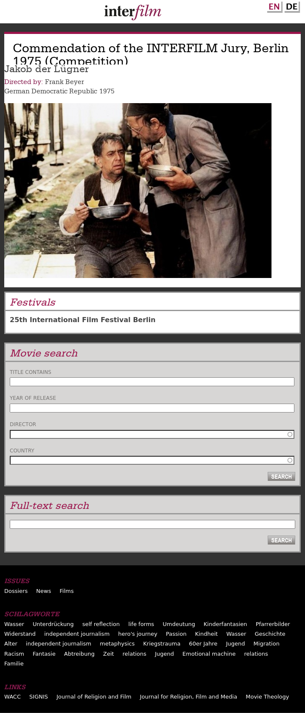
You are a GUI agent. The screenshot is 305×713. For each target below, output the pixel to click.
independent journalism (76, 634)
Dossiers (16, 591)
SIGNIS (38, 696)
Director (23, 424)
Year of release (33, 398)
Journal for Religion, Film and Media (188, 696)
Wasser (14, 624)
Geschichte (270, 634)
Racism (14, 654)
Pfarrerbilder (273, 624)
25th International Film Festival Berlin (83, 320)
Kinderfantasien (225, 624)
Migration (267, 643)
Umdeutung (178, 624)
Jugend (235, 643)
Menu (10, 13)
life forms (141, 624)
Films (67, 591)
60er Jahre (203, 643)
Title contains (30, 372)
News (43, 591)
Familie (14, 663)
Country (22, 451)
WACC (12, 696)
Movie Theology (267, 696)
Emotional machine (208, 654)
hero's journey (137, 634)
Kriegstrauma (162, 643)
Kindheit (206, 634)
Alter (10, 643)
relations (134, 654)
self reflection (101, 624)
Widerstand (20, 634)
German (291, 5)
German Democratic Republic (50, 91)
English (273, 5)
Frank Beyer (64, 82)
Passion (176, 634)
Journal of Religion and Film (94, 696)
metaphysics (117, 643)
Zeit (108, 654)
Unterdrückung (53, 624)
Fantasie (44, 654)
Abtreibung (79, 654)
